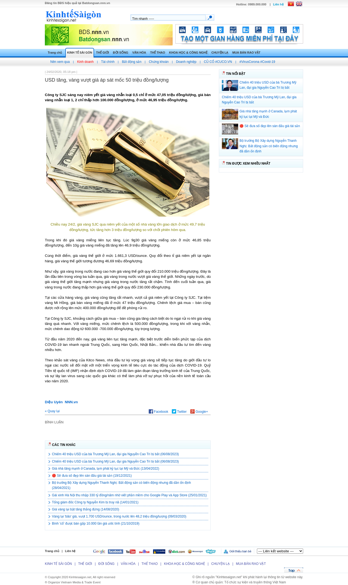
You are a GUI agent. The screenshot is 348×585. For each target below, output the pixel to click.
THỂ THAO (157, 52)
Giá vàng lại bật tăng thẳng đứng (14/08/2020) (85, 509)
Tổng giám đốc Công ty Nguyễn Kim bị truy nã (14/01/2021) (95, 502)
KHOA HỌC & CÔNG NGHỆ (188, 52)
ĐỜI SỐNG (120, 52)
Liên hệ (278, 4)
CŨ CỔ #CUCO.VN (218, 62)
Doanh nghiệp (186, 62)
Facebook (158, 412)
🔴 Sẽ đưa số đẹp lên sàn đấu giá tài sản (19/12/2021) (92, 476)
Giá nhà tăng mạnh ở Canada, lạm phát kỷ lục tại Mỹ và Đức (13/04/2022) (105, 468)
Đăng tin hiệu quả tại (77, 3)
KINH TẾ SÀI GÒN (79, 52)
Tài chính (107, 62)
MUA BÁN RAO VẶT (246, 52)
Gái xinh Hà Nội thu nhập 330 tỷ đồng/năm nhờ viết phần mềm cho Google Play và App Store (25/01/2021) (129, 495)
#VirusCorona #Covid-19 (257, 62)
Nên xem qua (60, 62)
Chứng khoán (159, 62)
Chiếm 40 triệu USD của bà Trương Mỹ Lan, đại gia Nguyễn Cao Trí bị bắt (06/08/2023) (115, 454)
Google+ (199, 412)
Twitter (179, 412)
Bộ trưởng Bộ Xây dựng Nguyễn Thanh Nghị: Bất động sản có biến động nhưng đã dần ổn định (269, 146)
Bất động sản (131, 62)
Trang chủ (55, 52)
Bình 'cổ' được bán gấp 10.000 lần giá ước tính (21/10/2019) (95, 523)
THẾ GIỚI (102, 52)
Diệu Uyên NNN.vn (61, 402)
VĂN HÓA (139, 52)
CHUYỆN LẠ (220, 52)
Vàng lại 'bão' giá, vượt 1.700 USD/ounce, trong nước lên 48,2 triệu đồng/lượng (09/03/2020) (119, 516)
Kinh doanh (85, 62)
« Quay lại (52, 411)
